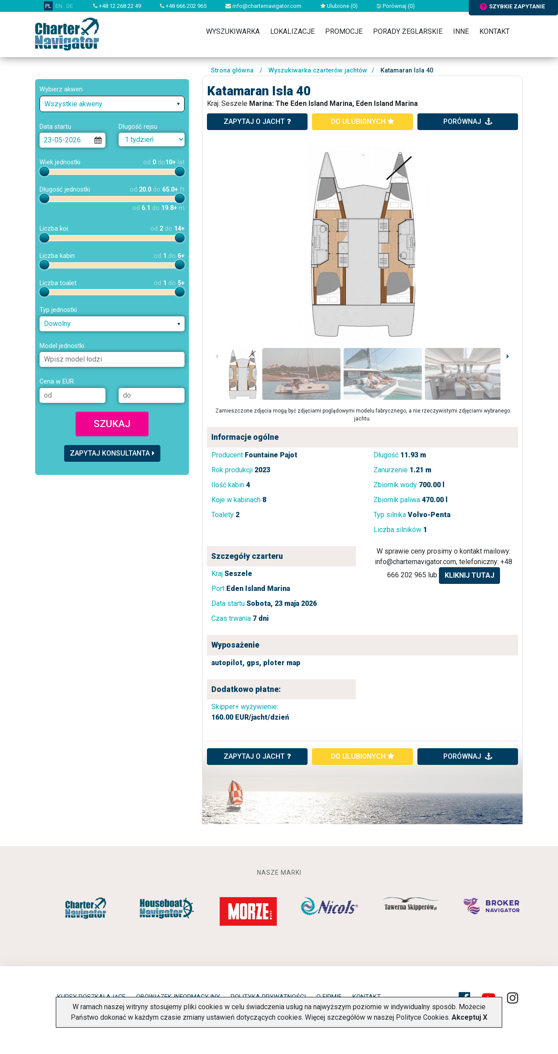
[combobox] (112, 104)
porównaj (467, 121)
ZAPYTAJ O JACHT (257, 756)
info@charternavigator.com (263, 6)
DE (69, 6)
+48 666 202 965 (183, 6)
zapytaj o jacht (257, 121)
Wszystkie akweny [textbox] (73, 104)
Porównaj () (396, 6)
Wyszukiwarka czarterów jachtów (317, 70)
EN (58, 6)
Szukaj (112, 423)
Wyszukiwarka (233, 31)
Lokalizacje (292, 31)
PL (48, 6)
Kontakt (494, 31)
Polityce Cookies (422, 1017)
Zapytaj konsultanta (112, 453)
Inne (461, 31)
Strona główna (232, 70)
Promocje (343, 31)
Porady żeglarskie (407, 31)
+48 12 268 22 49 (117, 6)
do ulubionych (362, 121)
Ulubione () (339, 6)
